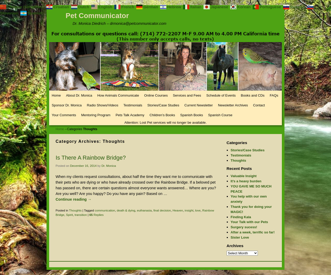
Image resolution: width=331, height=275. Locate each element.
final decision (162, 210)
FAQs (274, 95)
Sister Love (240, 237)
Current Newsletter (198, 105)
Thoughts (75, 210)
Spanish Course (220, 115)
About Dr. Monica (79, 95)
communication (105, 210)
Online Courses (156, 95)
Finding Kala (241, 217)
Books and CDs (253, 95)
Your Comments (64, 115)
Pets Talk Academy (130, 115)
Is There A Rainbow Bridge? (91, 157)
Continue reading (74, 199)
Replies (96, 214)
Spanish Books (191, 115)
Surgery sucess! (244, 227)
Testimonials (132, 105)
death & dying (126, 210)
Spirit (69, 214)
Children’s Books (162, 115)
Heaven (177, 210)
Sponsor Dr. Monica (67, 105)
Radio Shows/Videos (102, 105)
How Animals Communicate (118, 95)
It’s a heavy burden (246, 181)
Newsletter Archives (233, 105)
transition (80, 214)
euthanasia (144, 210)
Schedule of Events (221, 95)
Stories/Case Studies (163, 105)
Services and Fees (187, 95)
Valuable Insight (244, 176)
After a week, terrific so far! (253, 232)
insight (189, 210)
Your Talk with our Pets (249, 222)
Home (56, 95)
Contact (259, 105)
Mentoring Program (95, 115)
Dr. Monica (108, 165)
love (197, 210)
